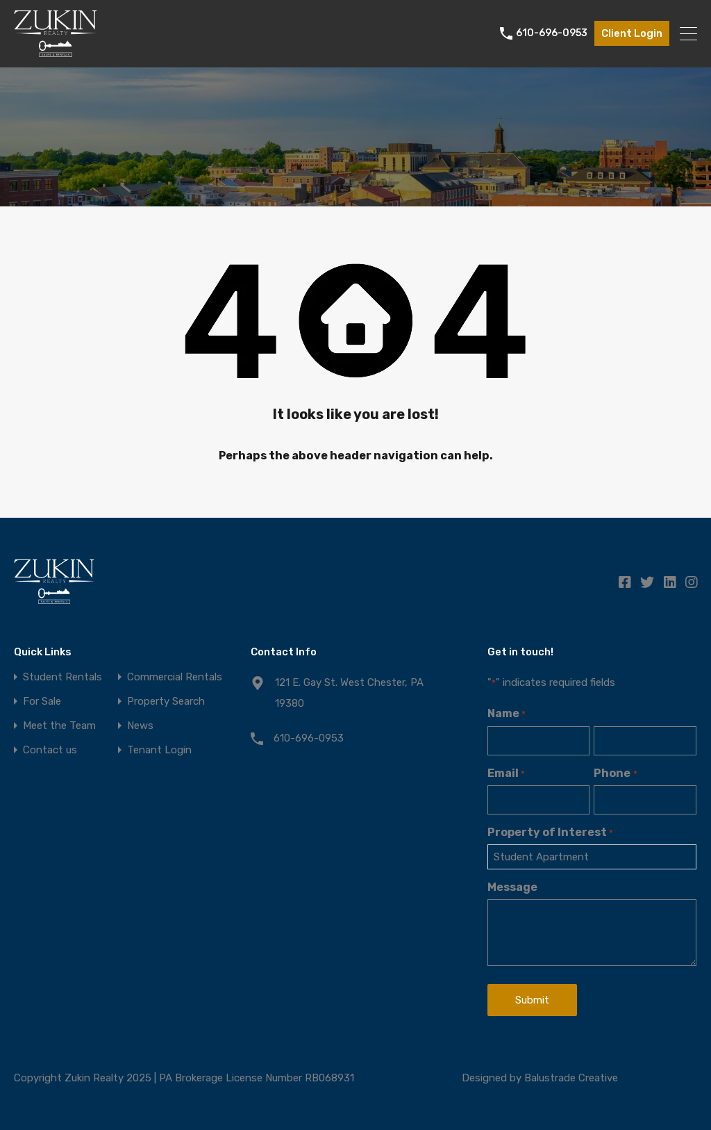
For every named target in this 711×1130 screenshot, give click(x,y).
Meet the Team (59, 726)
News (140, 726)
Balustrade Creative (571, 1078)
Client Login (631, 33)
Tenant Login (159, 750)
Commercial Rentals (174, 677)
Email (506, 773)
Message (512, 887)
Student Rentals (62, 677)
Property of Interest (550, 832)
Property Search (166, 701)
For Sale (42, 701)
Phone (615, 773)
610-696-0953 (551, 33)
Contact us (50, 750)
